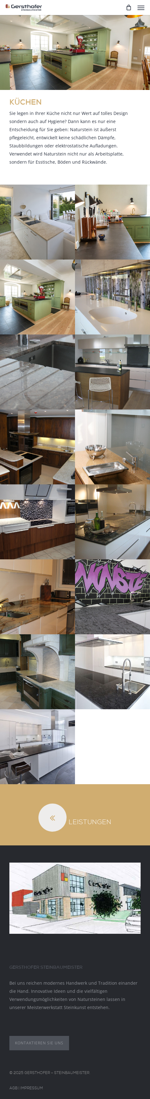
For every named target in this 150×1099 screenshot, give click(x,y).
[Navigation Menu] (141, 7)
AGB (13, 1089)
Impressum (31, 1089)
